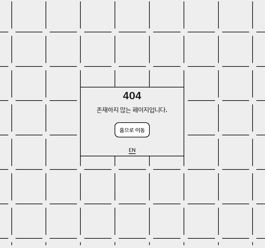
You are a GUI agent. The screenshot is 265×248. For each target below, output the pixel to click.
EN (132, 150)
